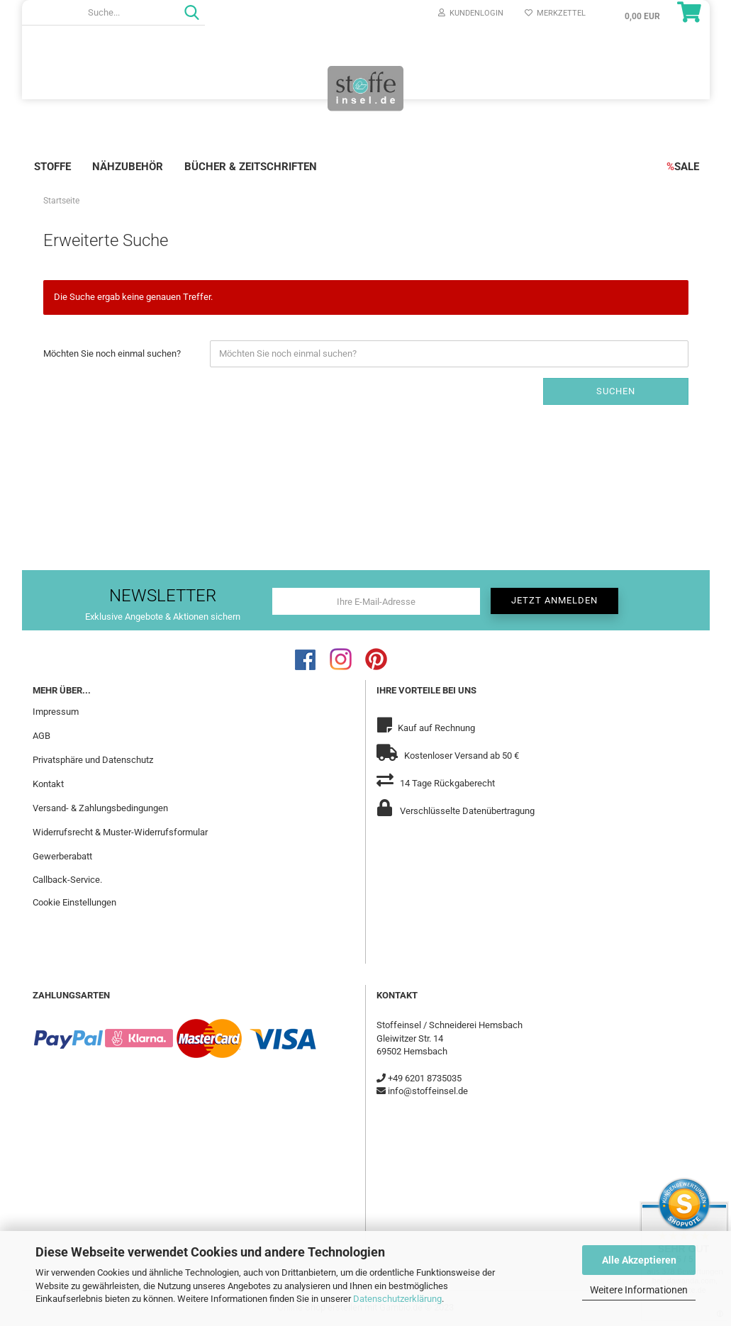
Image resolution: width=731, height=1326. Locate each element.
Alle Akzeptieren (639, 1260)
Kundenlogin (470, 13)
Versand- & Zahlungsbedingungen (100, 808)
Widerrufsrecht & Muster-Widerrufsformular (120, 832)
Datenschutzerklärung (397, 1298)
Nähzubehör (127, 166)
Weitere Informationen (639, 1290)
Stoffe (52, 166)
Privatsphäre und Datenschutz (93, 759)
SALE (682, 166)
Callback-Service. (67, 879)
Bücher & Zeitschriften (250, 166)
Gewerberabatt (62, 856)
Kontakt (48, 784)
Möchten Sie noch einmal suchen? (112, 353)
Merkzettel (555, 13)
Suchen (615, 391)
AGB (41, 735)
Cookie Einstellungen (74, 902)
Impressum (56, 711)
